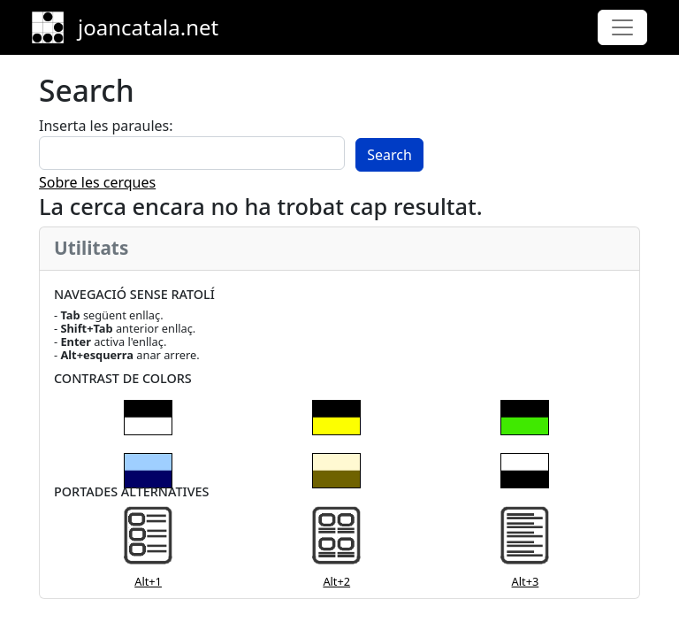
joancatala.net (148, 27)
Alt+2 (336, 581)
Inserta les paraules (104, 125)
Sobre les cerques (97, 182)
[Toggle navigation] (622, 27)
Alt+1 (148, 581)
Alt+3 (525, 581)
